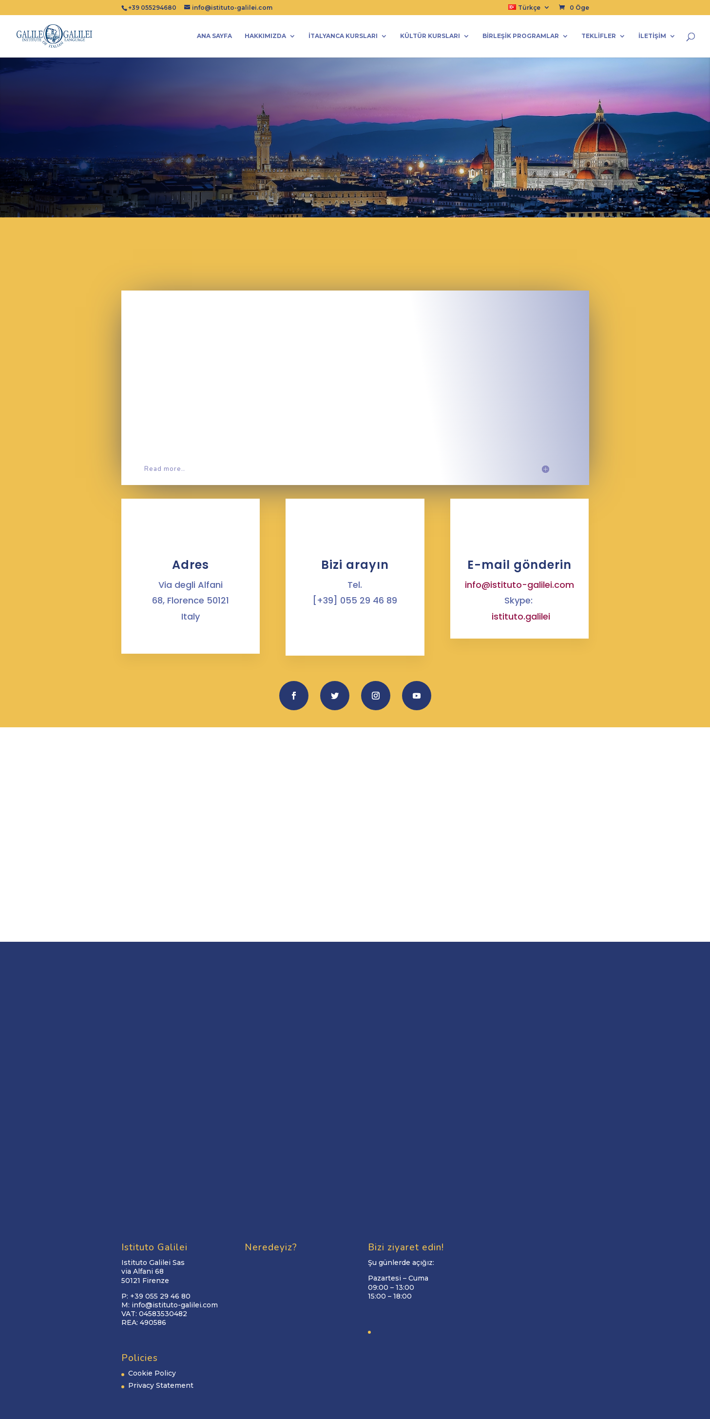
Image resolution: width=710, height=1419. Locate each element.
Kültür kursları (430, 36)
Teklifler (598, 36)
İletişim (652, 36)
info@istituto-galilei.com (519, 585)
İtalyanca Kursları (343, 36)
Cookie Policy (152, 1373)
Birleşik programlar (520, 36)
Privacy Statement (160, 1385)
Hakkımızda (265, 36)
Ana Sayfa (214, 36)
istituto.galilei (521, 616)
